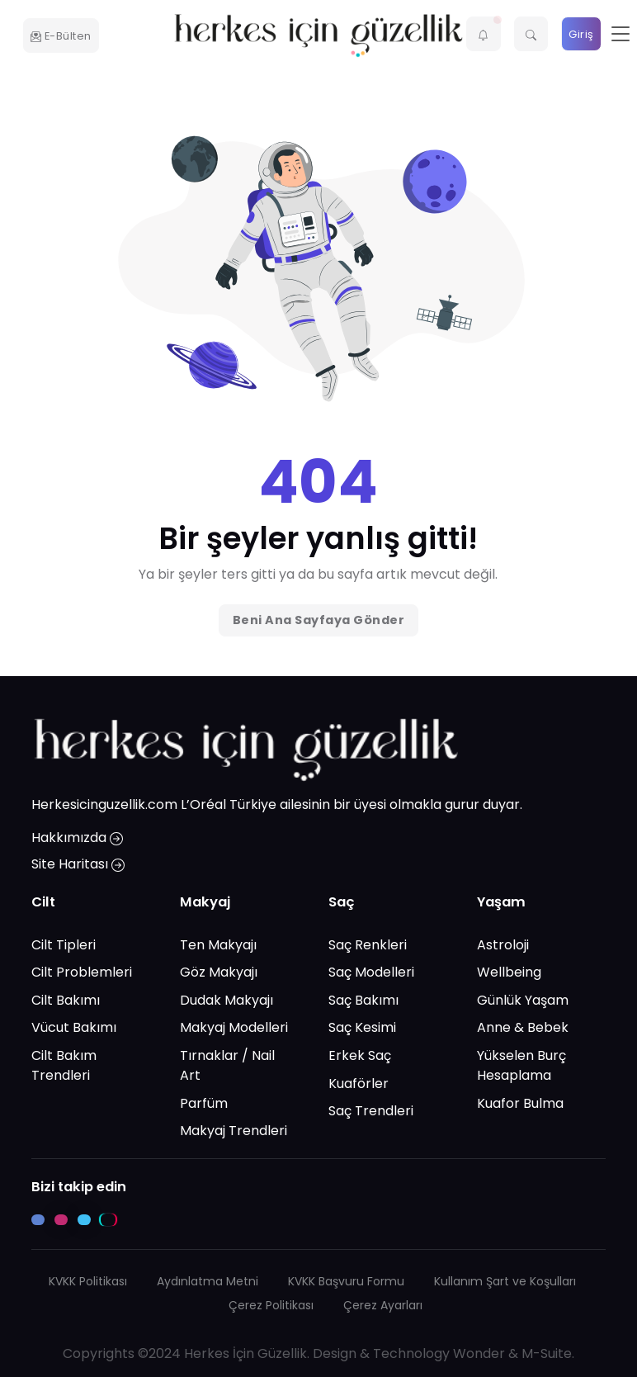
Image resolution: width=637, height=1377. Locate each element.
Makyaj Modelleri (234, 1028)
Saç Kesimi (362, 1028)
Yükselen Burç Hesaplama (521, 1065)
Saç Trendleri (370, 1111)
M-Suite (546, 1353)
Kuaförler (358, 1083)
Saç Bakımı (363, 1000)
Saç (341, 902)
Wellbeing (509, 972)
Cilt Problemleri (81, 972)
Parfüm (204, 1103)
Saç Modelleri (371, 972)
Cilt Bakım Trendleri (64, 1065)
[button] (483, 34)
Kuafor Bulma (520, 1103)
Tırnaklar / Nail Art (227, 1065)
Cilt (43, 902)
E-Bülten (61, 36)
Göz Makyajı (218, 972)
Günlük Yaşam (523, 1000)
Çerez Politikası (271, 1305)
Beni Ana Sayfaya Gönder (319, 620)
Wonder (479, 1353)
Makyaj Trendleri (233, 1131)
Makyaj (205, 902)
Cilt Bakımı (65, 1000)
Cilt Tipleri (63, 944)
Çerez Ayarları (382, 1305)
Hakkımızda (77, 838)
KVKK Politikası (88, 1281)
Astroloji (503, 944)
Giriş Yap (581, 39)
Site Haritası (78, 864)
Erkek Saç (359, 1055)
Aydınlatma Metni (207, 1281)
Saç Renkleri (367, 944)
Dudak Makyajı (226, 1000)
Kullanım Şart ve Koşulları (505, 1281)
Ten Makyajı (218, 944)
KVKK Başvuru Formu (346, 1281)
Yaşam (501, 902)
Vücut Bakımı (73, 1028)
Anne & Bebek (523, 1028)
